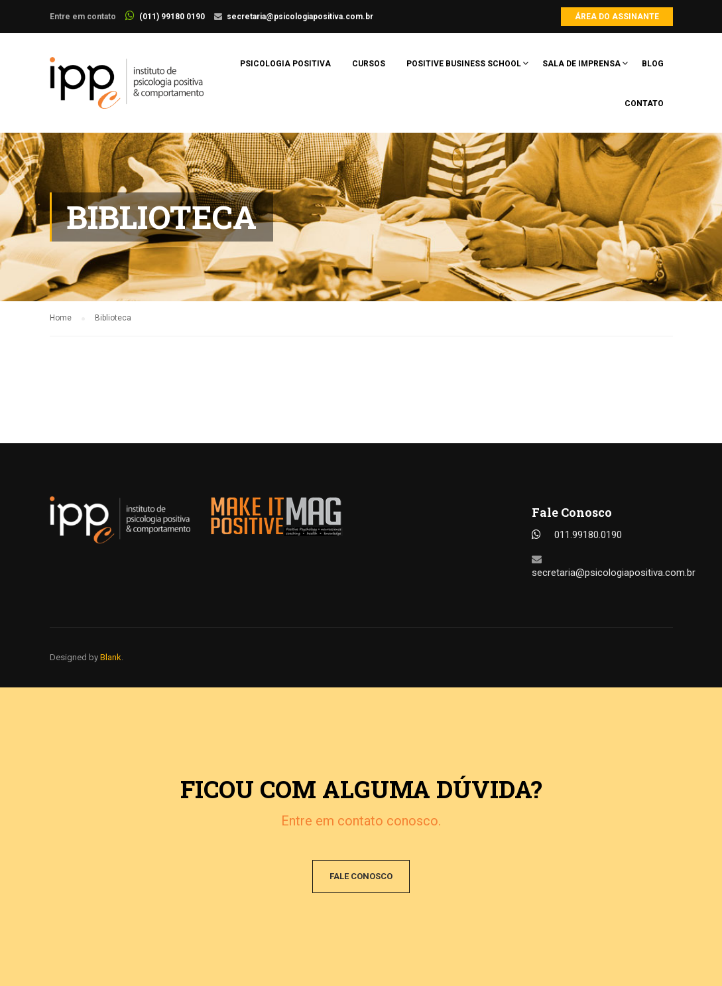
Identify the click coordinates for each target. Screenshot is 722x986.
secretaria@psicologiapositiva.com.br (300, 16)
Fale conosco (361, 876)
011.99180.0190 (588, 535)
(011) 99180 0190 (172, 16)
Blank (110, 657)
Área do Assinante (617, 16)
